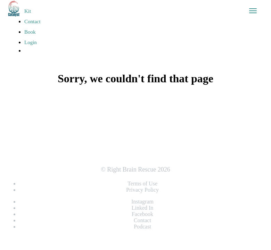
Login (30, 42)
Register (36, 61)
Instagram (142, 202)
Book (30, 32)
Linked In (143, 208)
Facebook (142, 214)
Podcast (142, 227)
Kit (27, 11)
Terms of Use (142, 183)
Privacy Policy (142, 190)
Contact (32, 21)
